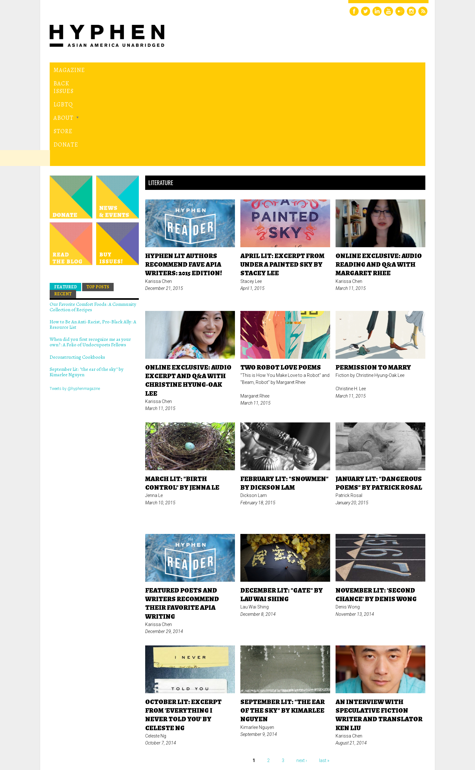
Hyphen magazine (79, 738)
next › (301, 672)
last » (324, 672)
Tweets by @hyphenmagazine (75, 301)
